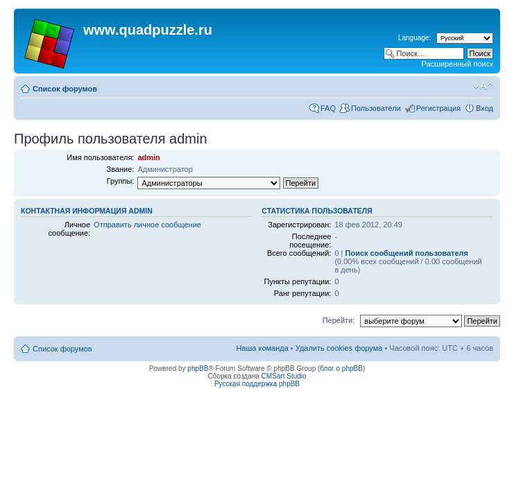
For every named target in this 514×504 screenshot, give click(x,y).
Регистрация (438, 108)
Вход (484, 108)
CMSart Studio (284, 376)
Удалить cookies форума (339, 348)
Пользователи (376, 108)
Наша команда (262, 348)
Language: (414, 38)
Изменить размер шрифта (483, 86)
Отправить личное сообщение (147, 224)
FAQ (328, 108)
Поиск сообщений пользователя (406, 253)
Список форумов (65, 89)
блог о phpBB (341, 368)
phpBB (197, 368)
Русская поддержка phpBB (257, 384)
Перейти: (339, 320)
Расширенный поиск (457, 64)
